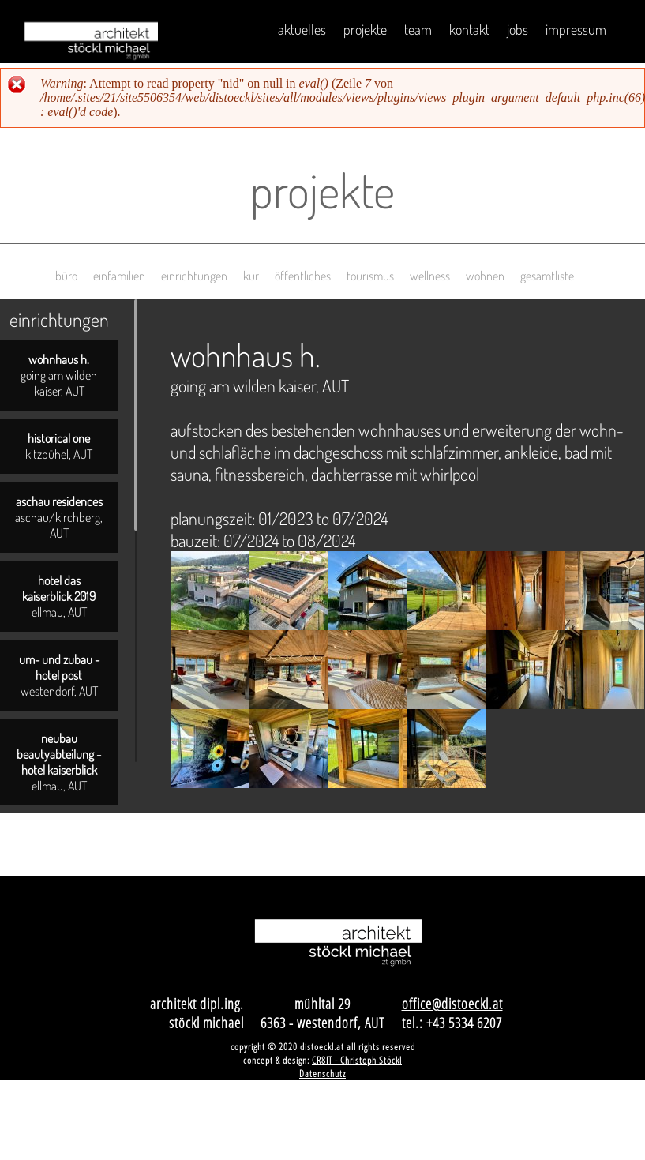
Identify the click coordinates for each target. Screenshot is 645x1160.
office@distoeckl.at (452, 1003)
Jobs (517, 29)
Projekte (365, 29)
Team (418, 29)
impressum (576, 29)
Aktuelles (302, 29)
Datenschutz (322, 1073)
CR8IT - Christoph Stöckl (357, 1060)
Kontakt (469, 29)
